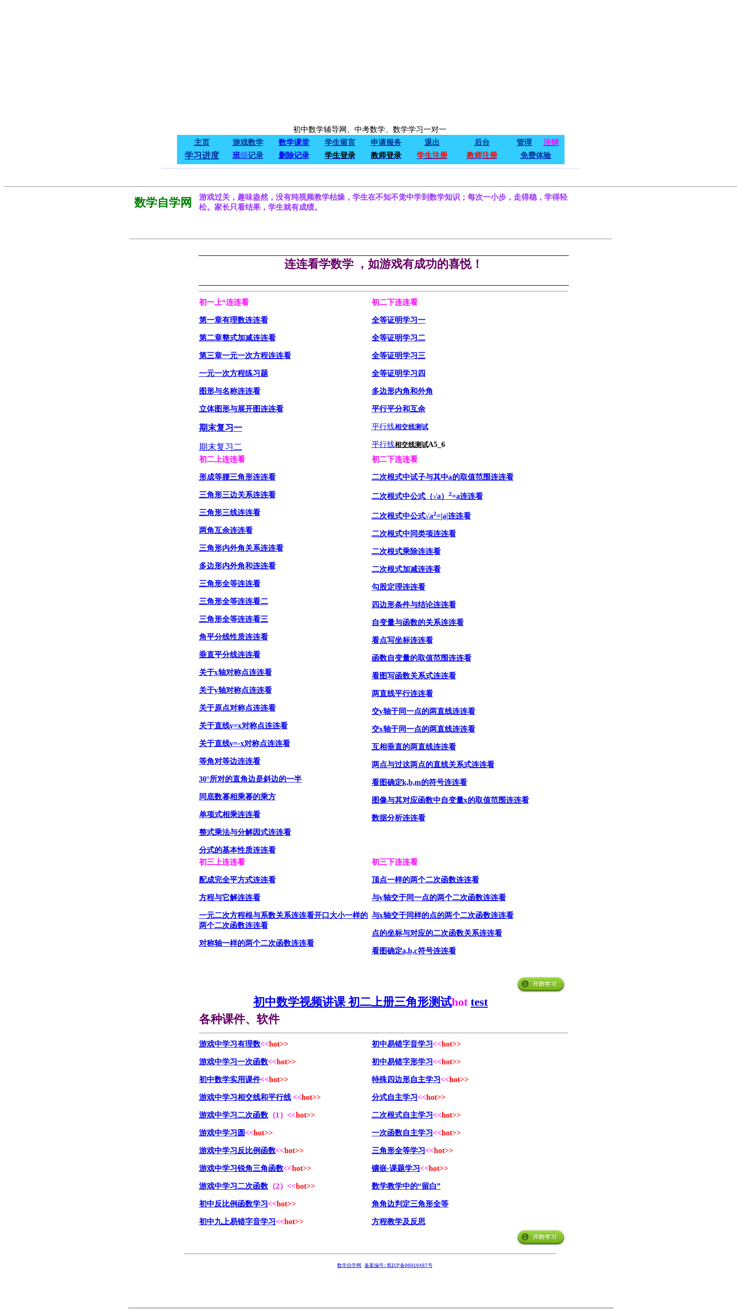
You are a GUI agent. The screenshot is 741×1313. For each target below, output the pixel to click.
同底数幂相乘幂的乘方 (237, 797)
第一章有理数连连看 (233, 320)
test (479, 1002)
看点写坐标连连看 (402, 640)
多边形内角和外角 (402, 391)
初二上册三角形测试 (400, 1002)
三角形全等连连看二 (233, 601)
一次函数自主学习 (402, 1133)
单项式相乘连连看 (229, 814)
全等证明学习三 (398, 355)
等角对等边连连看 (229, 761)
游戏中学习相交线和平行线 (245, 1097)
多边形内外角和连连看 (237, 566)
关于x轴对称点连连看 (235, 672)
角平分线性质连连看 (233, 637)
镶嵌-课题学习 (396, 1168)
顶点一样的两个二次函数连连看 (425, 880)
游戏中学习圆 (222, 1133)
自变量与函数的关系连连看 (418, 622)
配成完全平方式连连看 (237, 880)
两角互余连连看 (226, 530)
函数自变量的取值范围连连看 (421, 658)
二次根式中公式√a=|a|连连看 (421, 516)
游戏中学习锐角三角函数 (241, 1168)
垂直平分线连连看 (229, 654)
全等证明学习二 (398, 338)
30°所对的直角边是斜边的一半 (250, 779)
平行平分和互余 (398, 409)
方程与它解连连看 (229, 897)
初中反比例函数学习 (233, 1204)
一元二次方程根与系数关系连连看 (256, 915)
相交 (401, 427)
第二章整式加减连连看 (237, 338)
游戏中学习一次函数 (233, 1062)
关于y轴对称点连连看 (235, 690)
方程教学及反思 (398, 1221)
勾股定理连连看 (398, 587)
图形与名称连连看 (229, 391)
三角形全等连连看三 (233, 619)
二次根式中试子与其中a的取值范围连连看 (443, 477)
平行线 (383, 426)
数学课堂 (294, 142)
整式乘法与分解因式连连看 (245, 832)
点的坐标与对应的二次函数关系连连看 (437, 933)
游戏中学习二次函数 (233, 1115)
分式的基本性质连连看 (237, 850)
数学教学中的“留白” (406, 1186)
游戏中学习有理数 (229, 1044)
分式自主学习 (395, 1097)
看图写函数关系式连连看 (414, 676)
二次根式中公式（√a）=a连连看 (427, 496)
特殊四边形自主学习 (406, 1079)
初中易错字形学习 (402, 1062)
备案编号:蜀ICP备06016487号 (399, 1265)
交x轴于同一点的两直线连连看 (423, 729)
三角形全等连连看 (229, 583)
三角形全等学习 (398, 1150)
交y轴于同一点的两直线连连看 (423, 711)
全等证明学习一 (398, 320)
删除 (286, 155)
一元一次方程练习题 (233, 373)
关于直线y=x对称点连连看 (243, 726)
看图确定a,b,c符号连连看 (414, 951)
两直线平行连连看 (402, 693)
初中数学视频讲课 (299, 1002)
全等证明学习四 (398, 373)
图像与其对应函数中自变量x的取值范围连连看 (450, 800)
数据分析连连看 (398, 818)
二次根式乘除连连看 (406, 551)
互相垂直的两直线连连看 (414, 747)
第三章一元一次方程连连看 (245, 355)
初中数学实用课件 (229, 1079)
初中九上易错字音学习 (237, 1221)
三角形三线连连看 (229, 512)
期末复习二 (220, 447)
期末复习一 (220, 428)
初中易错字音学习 (402, 1044)
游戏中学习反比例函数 (237, 1150)
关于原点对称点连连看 (237, 708)
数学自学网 (350, 1265)
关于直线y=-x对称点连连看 (244, 743)
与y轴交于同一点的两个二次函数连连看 (439, 897)
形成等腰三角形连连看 (237, 477)
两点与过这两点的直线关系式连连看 (433, 764)
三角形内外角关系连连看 (241, 548)
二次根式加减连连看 (406, 569)
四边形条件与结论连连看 (414, 605)
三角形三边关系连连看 (237, 495)
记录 (301, 155)
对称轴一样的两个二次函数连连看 (256, 943)
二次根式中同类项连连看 (414, 534)
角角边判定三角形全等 (410, 1204)
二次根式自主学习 (402, 1115)
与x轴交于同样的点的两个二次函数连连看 (443, 915)
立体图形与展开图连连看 (241, 409)
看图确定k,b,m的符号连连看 (419, 782)
